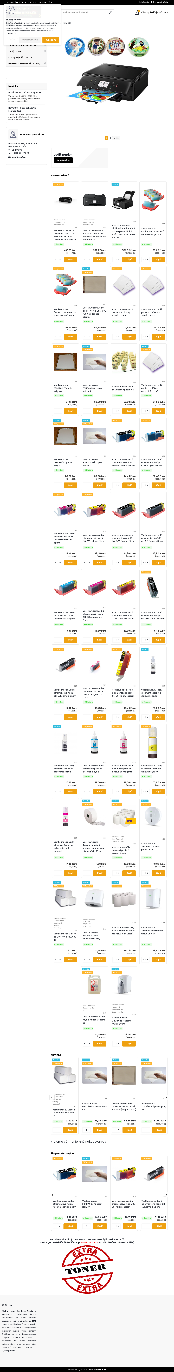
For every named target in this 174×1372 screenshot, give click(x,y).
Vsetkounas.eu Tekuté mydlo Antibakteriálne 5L (94, 1019)
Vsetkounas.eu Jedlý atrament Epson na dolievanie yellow (151, 768)
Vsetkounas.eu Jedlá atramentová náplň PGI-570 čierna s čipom (123, 538)
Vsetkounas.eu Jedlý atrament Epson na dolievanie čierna (64, 768)
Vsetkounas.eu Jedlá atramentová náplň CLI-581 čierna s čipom (153, 1204)
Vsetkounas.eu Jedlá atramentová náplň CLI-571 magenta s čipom (93, 615)
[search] (110, 12)
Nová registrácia (160, 2)
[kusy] (57, 1226)
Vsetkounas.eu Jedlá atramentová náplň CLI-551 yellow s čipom (124, 1204)
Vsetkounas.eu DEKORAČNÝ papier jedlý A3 (63, 462)
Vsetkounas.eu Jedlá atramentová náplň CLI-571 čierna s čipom (152, 538)
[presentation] (52, 1194)
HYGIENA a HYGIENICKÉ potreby (24, 63)
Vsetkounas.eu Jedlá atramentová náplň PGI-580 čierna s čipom (153, 615)
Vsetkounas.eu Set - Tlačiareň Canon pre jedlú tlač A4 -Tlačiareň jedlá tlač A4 (94, 235)
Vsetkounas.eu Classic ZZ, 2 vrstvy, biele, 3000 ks (65, 936)
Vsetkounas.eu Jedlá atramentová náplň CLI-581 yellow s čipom (123, 692)
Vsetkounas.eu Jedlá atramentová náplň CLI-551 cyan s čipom (151, 462)
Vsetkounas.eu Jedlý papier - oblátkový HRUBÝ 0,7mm (122, 312)
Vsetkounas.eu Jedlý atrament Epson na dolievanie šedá (151, 692)
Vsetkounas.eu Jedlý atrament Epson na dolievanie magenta (122, 768)
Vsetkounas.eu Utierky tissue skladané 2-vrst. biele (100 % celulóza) (123, 930)
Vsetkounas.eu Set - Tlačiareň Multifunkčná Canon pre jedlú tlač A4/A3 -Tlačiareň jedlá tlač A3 (123, 231)
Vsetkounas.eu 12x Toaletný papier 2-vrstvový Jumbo (121, 850)
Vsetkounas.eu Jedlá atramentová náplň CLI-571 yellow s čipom (123, 615)
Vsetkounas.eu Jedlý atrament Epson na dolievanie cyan (93, 768)
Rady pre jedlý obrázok (20, 57)
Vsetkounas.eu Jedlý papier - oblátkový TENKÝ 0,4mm (151, 312)
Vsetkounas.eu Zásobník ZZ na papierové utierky (91, 935)
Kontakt (67, 23)
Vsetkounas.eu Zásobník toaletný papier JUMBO (150, 846)
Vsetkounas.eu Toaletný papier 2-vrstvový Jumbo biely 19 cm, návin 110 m (93, 847)
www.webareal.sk (97, 1369)
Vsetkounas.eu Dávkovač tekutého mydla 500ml (121, 1020)
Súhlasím (51, 39)
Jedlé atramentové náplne (22, 45)
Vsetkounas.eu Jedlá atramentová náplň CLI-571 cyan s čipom (64, 615)
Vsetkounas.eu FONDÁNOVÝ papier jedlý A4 (92, 1204)
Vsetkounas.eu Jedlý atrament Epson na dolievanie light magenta (64, 847)
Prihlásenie (144, 2)
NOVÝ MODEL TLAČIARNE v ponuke (24, 92)
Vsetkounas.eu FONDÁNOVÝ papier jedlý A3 (92, 462)
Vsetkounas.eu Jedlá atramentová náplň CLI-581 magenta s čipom (93, 693)
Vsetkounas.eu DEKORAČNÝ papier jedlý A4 (63, 388)
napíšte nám (18, 157)
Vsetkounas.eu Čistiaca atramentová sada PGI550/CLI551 (65, 312)
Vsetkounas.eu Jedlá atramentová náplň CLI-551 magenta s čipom (64, 538)
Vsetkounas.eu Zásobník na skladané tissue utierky (152, 930)
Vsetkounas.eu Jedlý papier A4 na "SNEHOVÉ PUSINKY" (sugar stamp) (94, 312)
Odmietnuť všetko (30, 40)
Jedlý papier (14, 51)
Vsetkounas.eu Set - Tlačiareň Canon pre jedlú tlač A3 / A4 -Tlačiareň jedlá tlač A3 (65, 235)
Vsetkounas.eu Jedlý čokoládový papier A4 (123, 388)
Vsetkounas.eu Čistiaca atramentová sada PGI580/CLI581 (152, 231)
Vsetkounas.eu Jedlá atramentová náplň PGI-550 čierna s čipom (64, 1204)
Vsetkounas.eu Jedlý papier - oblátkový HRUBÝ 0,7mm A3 (151, 388)
